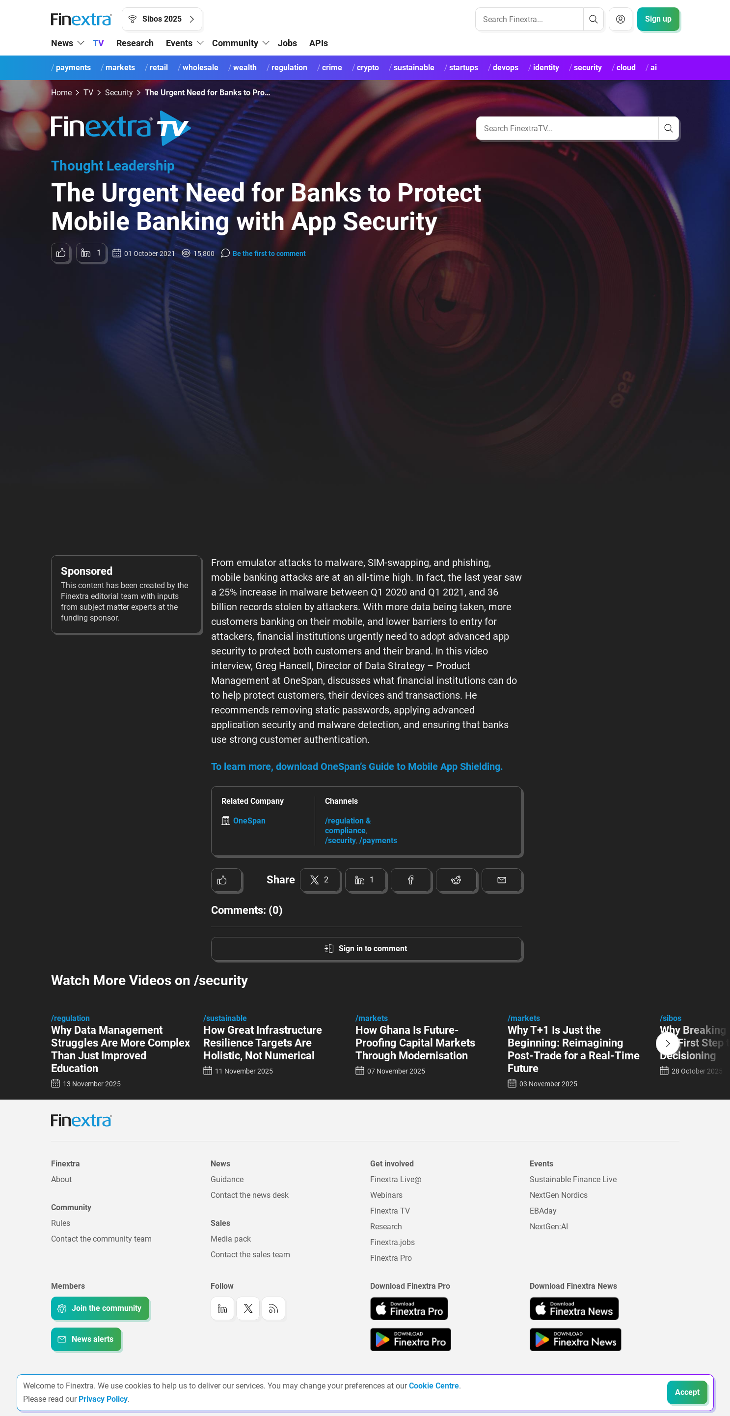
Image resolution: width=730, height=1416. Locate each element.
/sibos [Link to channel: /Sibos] (670, 1018)
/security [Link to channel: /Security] (340, 840)
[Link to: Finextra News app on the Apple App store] (574, 1308)
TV (98, 43)
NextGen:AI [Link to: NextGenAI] (549, 1226)
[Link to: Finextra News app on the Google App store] (576, 1339)
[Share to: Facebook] (411, 880)
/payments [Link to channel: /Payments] (378, 840)
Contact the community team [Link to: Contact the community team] (101, 1239)
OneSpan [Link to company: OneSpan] (249, 820)
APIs (318, 43)
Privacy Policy (103, 1399)
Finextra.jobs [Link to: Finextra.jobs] (392, 1242)
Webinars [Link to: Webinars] (386, 1195)
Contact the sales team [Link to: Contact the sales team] (250, 1254)
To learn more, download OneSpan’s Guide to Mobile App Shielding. (357, 766)
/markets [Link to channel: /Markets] (371, 1018)
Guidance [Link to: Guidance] (227, 1179)
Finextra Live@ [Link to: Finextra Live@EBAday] (395, 1179)
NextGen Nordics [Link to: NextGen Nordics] (559, 1195)
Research (135, 43)
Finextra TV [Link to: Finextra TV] (390, 1211)
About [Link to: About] (61, 1179)
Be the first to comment (269, 253)
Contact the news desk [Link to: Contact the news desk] (250, 1195)
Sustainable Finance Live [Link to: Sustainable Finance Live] (573, 1179)
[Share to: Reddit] (456, 880)
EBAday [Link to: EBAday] (543, 1211)
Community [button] (235, 43)
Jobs (287, 43)
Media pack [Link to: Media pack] (231, 1239)
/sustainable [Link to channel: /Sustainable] (225, 1018)
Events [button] (179, 43)
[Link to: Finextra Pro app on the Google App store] (410, 1339)
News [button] (62, 43)
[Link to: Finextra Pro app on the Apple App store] (409, 1308)
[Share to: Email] (502, 880)
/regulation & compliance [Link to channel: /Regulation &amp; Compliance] (348, 825)
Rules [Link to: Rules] (60, 1223)
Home (61, 92)
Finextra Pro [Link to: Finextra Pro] (391, 1258)
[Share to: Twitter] (320, 880)
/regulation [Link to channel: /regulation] (70, 1018)
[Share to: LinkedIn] (91, 252)
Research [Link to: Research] (386, 1226)
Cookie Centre (434, 1385)
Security (119, 92)
